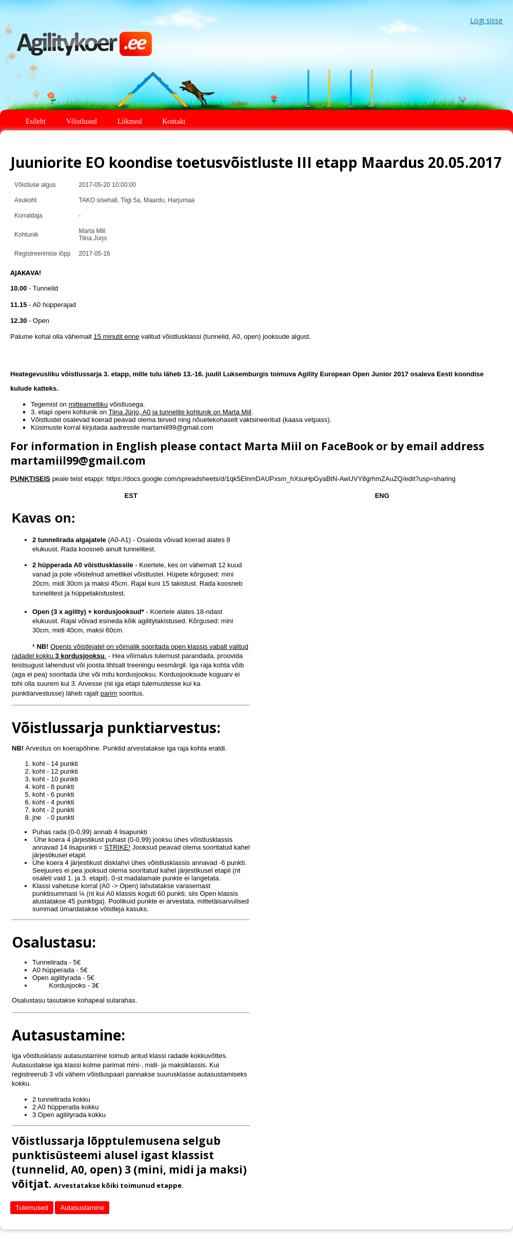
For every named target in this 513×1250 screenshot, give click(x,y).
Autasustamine (82, 1207)
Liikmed (129, 121)
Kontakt (173, 121)
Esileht (36, 121)
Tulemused (31, 1207)
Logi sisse (486, 20)
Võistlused (81, 121)
